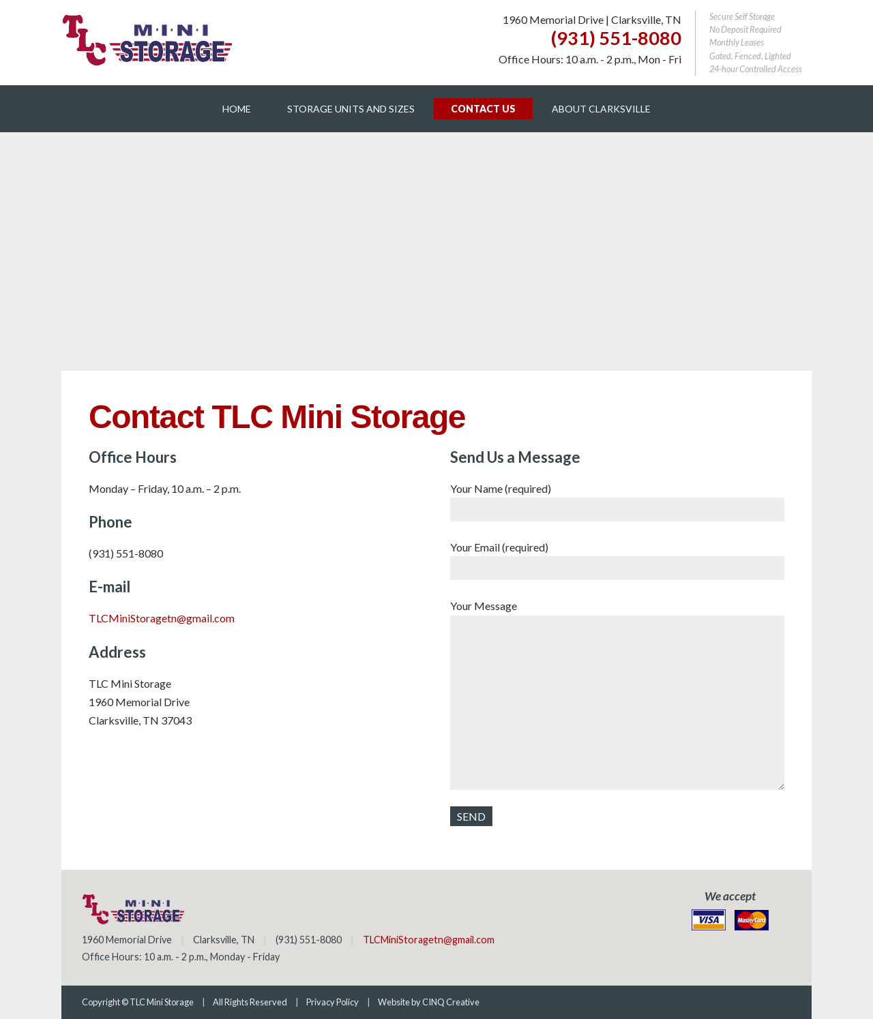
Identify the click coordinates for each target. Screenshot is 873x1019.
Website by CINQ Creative (428, 1002)
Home (236, 109)
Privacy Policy (332, 1002)
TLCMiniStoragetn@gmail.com (162, 617)
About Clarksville (601, 109)
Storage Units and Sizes (351, 109)
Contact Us (483, 109)
